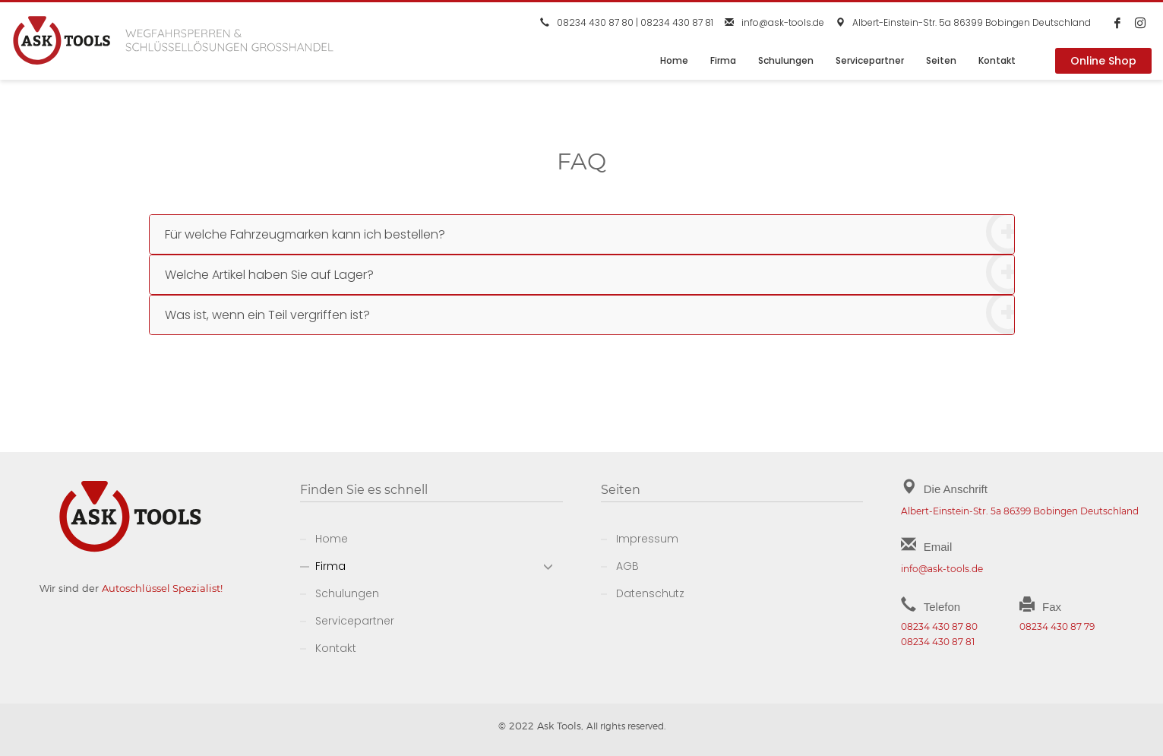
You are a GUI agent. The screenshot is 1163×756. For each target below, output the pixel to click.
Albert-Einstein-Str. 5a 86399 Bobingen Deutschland (971, 22)
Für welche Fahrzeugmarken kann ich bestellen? (589, 234)
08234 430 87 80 (595, 22)
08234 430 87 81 (676, 22)
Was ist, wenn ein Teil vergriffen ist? (589, 315)
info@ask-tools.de (782, 22)
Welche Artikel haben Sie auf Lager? (589, 274)
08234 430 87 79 (1057, 626)
